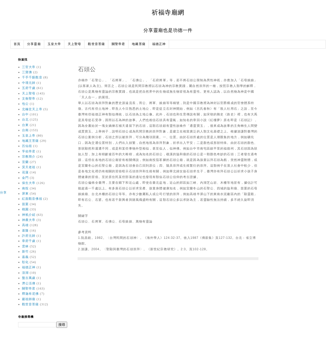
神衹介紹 (28, 215)
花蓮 (25, 172)
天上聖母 (74, 44)
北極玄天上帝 (32, 109)
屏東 (25, 193)
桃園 (25, 209)
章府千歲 (28, 241)
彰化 (25, 262)
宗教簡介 (28, 156)
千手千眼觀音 (32, 77)
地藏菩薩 (138, 44)
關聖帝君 (118, 44)
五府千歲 (28, 88)
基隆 (25, 230)
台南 (25, 130)
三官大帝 (28, 67)
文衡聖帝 (28, 98)
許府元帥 (28, 236)
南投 (25, 188)
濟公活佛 (28, 283)
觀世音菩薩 (96, 44)
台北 (25, 119)
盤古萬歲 (28, 278)
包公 (25, 104)
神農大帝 (28, 220)
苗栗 (25, 204)
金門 (25, 178)
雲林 (25, 246)
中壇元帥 (28, 83)
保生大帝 (28, 183)
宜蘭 (25, 162)
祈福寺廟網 (168, 12)
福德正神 (159, 44)
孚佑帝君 (28, 151)
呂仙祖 (27, 146)
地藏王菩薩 (30, 141)
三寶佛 (27, 72)
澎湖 (25, 273)
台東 (25, 125)
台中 (25, 114)
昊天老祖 (28, 167)
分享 (3, 192)
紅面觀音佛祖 (32, 199)
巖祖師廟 (28, 299)
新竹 (25, 251)
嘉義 (25, 257)
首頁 (17, 44)
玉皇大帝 (54, 44)
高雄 (25, 225)
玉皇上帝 (28, 135)
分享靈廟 (34, 44)
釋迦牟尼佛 (30, 293)
